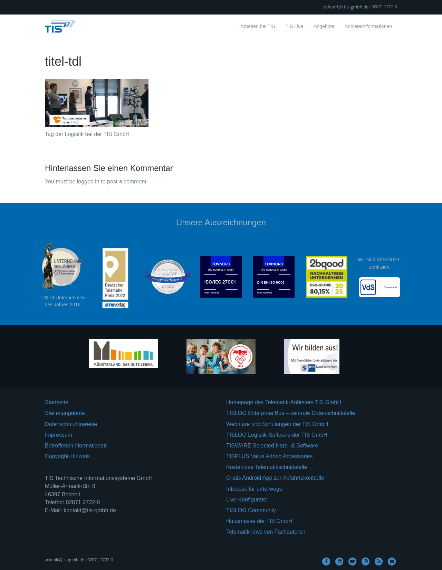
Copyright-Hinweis (67, 456)
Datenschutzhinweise (71, 424)
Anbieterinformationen (368, 26)
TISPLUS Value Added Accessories (269, 456)
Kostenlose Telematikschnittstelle (266, 467)
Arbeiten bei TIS (258, 26)
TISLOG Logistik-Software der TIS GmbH (276, 435)
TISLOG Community (251, 510)
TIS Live (294, 26)
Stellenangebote (65, 413)
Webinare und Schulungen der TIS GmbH (277, 424)
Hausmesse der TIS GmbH (259, 521)
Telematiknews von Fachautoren (265, 532)
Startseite (56, 402)
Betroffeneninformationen (76, 446)
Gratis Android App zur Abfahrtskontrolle (275, 478)
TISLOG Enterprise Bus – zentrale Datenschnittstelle (290, 413)
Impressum (58, 435)
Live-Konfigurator (247, 500)
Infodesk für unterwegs (254, 489)
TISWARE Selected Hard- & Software (272, 446)
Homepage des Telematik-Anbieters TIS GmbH (283, 402)
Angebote (324, 26)
